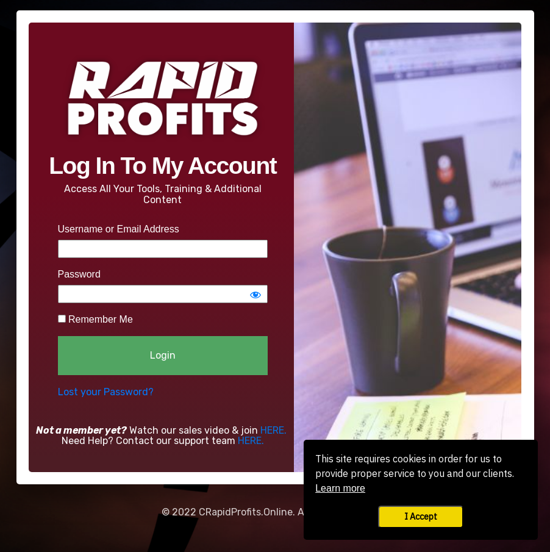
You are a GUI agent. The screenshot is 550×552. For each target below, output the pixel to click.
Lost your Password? (106, 392)
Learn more (340, 488)
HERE (272, 430)
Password (79, 274)
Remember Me (95, 319)
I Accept (420, 516)
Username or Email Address (118, 229)
